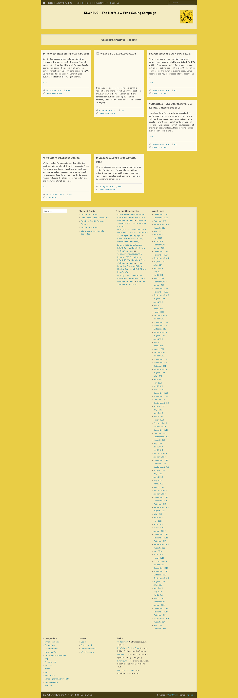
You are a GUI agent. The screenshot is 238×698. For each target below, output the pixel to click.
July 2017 (158, 514)
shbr (120, 186)
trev (68, 90)
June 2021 (158, 379)
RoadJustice (50, 675)
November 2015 (161, 571)
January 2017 (160, 531)
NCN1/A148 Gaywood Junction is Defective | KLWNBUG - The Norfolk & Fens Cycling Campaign (132, 232)
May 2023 (158, 305)
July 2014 (158, 625)
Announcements (52, 642)
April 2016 (158, 554)
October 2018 (160, 463)
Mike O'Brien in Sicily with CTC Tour (66, 53)
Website (48, 685)
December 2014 (161, 608)
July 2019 (158, 443)
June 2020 (158, 413)
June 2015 (158, 588)
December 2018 (161, 460)
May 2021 (158, 383)
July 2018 (158, 473)
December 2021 (161, 359)
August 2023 (159, 298)
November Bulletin (89, 227)
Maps (78, 3)
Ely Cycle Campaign (126, 670)
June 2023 (158, 302)
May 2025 (158, 238)
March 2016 (159, 558)
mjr (122, 110)
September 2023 (161, 295)
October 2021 (160, 366)
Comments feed (88, 648)
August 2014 (159, 622)
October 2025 (160, 221)
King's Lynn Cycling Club (128, 648)
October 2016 (160, 541)
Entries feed (86, 645)
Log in (83, 642)
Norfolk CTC (122, 654)
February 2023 (160, 315)
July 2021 (158, 376)
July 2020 (158, 409)
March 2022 (159, 349)
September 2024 (161, 258)
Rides (47, 672)
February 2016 (160, 561)
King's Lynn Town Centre (55, 655)
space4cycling (101, 3)
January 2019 (160, 457)
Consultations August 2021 (129, 254)
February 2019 (160, 453)
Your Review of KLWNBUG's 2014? (170, 53)
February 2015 (160, 601)
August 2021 (159, 372)
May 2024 (158, 271)
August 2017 (159, 510)
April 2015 (158, 595)
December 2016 (161, 534)
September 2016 (161, 544)
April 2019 (158, 450)
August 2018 (159, 470)
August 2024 (159, 261)
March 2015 (159, 598)
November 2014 (161, 611)
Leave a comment (54, 93)
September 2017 (161, 507)
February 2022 (160, 352)
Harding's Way (51, 652)
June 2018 (158, 477)
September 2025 (161, 224)
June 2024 (158, 268)
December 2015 (161, 568)
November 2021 (161, 362)
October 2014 (160, 615)
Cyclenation (122, 642)
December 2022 (161, 322)
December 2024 (161, 251)
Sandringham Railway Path (57, 679)
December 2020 (161, 393)
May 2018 (158, 480)
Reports (48, 668)
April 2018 (158, 483)
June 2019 (158, 446)
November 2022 (161, 325)
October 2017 (160, 504)
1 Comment (51, 197)
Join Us (115, 3)
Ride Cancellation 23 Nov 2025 (95, 217)
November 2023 (161, 292)
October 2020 (160, 399)
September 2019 (161, 436)
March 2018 (159, 487)
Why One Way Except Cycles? (61, 157)
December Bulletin (89, 214)
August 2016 (159, 548)
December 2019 (161, 430)
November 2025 (161, 217)
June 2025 (158, 234)
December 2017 (161, 497)
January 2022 (160, 355)
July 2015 (158, 585)
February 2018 (160, 490)
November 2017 (161, 500)
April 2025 (158, 241)
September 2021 (161, 369)
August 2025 (159, 228)
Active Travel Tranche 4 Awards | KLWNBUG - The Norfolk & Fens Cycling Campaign (131, 217)
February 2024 (160, 281)
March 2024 (159, 278)
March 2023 (159, 312)
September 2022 (161, 332)
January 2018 (160, 494)
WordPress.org (87, 652)
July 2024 (158, 265)
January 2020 (160, 426)
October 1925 (160, 628)
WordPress (173, 695)
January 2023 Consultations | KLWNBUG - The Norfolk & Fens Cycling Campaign (131, 248)
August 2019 (159, 440)
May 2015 (158, 591)
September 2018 (161, 467)
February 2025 (160, 244)
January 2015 (160, 605)
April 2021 (158, 386)
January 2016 (160, 564)
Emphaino (190, 695)
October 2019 (160, 433)
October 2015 (160, 574)
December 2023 (161, 288)
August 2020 (159, 406)
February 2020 (160, 423)
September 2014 (161, 618)
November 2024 (161, 255)
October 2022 (160, 329)
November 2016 (161, 537)
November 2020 (161, 396)
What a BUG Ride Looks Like (118, 53)
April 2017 (158, 524)
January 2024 (160, 285)
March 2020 (159, 420)
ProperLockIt (50, 662)
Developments (51, 648)
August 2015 (159, 581)
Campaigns (50, 645)
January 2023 (160, 318)
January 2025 (160, 248)
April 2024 (158, 275)
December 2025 (161, 214)
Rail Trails (49, 665)
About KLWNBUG (64, 3)
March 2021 (159, 389)
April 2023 (158, 308)
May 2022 (158, 342)
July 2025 (158, 231)
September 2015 (161, 578)
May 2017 (158, 521)
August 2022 (159, 335)
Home (50, 3)
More (46, 82)
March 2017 (159, 527)
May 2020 (158, 416)
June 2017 (158, 517)
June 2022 (158, 339)
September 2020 (161, 403)
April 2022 (158, 345)
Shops (87, 3)
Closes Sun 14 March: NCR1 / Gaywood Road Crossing (132, 223)
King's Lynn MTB (124, 661)
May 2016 (158, 551)
